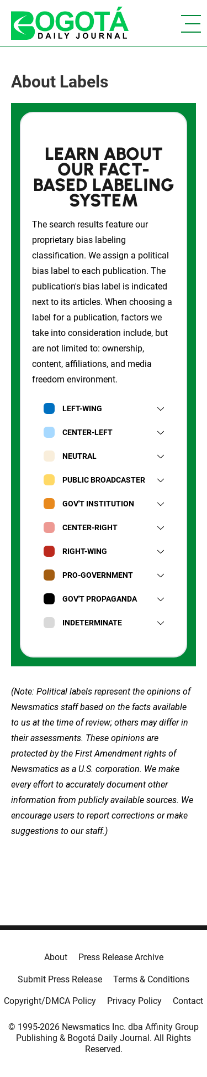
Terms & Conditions (151, 979)
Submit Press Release (60, 979)
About (55, 957)
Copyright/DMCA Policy (50, 1001)
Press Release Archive (120, 957)
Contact (188, 1001)
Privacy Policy (134, 1001)
